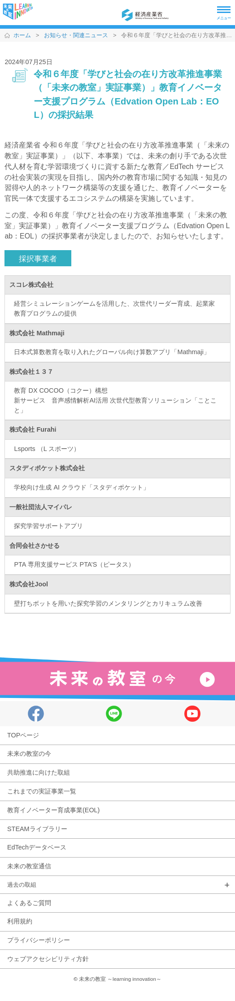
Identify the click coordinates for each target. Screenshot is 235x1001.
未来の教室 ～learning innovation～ (120, 979)
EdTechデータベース (36, 847)
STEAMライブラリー (37, 828)
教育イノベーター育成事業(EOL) (53, 810)
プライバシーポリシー (38, 940)
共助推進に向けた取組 (38, 772)
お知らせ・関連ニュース (76, 35)
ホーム (22, 35)
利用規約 (19, 921)
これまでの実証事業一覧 (41, 791)
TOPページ (23, 735)
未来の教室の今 (29, 753)
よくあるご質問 (29, 902)
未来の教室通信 (29, 866)
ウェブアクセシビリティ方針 (48, 958)
